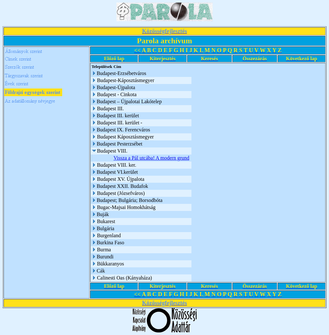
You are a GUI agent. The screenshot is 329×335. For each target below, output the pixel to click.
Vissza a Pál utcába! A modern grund (151, 158)
